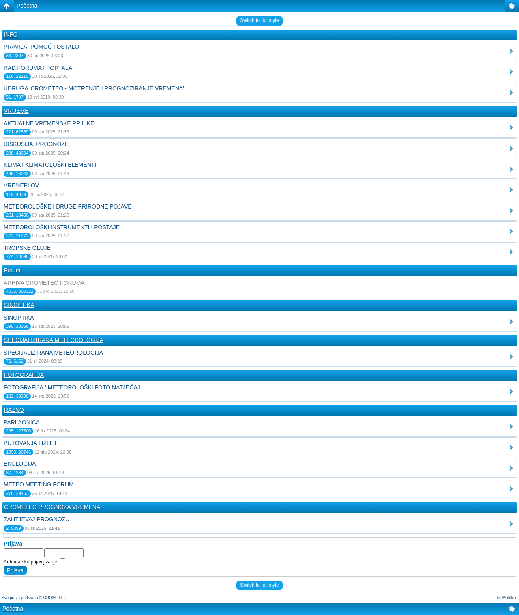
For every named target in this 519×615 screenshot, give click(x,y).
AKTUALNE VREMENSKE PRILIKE (49, 123)
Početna (27, 5)
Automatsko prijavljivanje (34, 562)
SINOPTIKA (19, 305)
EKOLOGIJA (20, 463)
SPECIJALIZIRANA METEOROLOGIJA (53, 340)
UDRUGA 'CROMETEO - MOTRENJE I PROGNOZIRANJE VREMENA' (94, 88)
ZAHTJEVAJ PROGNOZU (36, 519)
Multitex (509, 598)
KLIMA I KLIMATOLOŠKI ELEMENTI (50, 164)
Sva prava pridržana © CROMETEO (34, 598)
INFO (10, 34)
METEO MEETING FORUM (39, 484)
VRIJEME (16, 111)
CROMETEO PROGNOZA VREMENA (52, 507)
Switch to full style (259, 20)
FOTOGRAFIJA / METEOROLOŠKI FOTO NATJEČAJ (72, 387)
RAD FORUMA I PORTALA (38, 68)
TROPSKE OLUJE (27, 248)
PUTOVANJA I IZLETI (31, 443)
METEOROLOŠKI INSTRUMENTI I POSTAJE (62, 227)
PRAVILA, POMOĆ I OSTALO (41, 46)
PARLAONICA (22, 422)
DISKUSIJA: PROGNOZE (36, 144)
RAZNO (14, 409)
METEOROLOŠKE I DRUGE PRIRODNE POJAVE (68, 206)
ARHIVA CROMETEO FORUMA (44, 283)
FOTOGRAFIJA (24, 375)
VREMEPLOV (21, 185)
